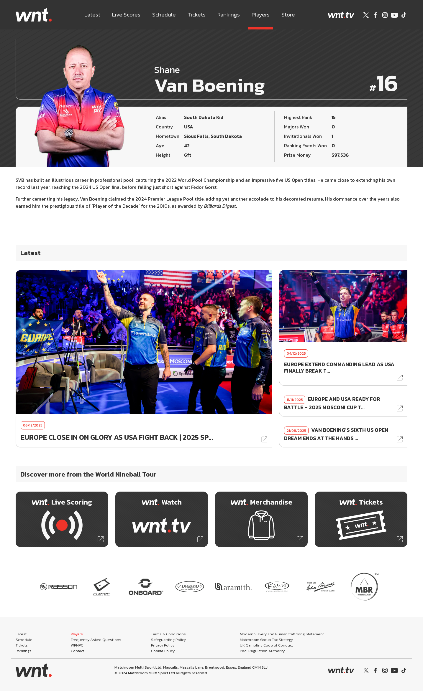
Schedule (164, 14)
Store (288, 14)
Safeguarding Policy (168, 639)
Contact (77, 651)
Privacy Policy (162, 645)
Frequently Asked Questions (96, 639)
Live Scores (126, 14)
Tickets (197, 14)
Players (261, 14)
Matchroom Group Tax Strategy (266, 639)
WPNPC (77, 645)
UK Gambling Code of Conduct (266, 645)
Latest (92, 14)
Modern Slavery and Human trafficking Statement (282, 634)
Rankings (228, 14)
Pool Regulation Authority (262, 651)
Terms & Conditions (168, 634)
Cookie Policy (163, 651)
